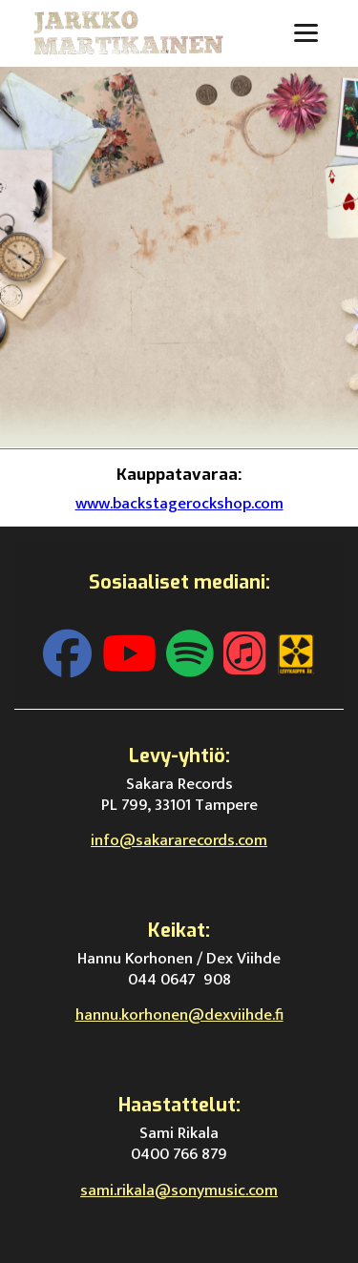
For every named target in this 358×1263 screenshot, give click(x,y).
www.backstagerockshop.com (179, 503)
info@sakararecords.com (179, 840)
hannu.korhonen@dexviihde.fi (179, 1015)
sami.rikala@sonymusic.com (179, 1190)
